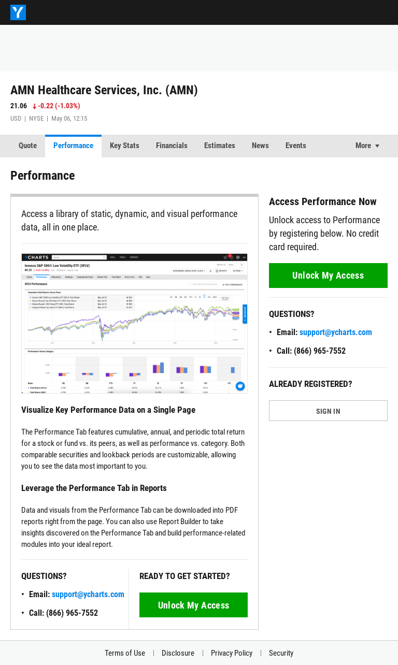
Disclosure (178, 653)
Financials (172, 145)
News (260, 145)
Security (281, 653)
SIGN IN (328, 411)
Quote (28, 145)
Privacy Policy (231, 653)
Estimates (219, 145)
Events (296, 145)
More (363, 145)
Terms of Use (125, 653)
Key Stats (124, 145)
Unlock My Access (194, 605)
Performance (73, 145)
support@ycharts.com (88, 594)
